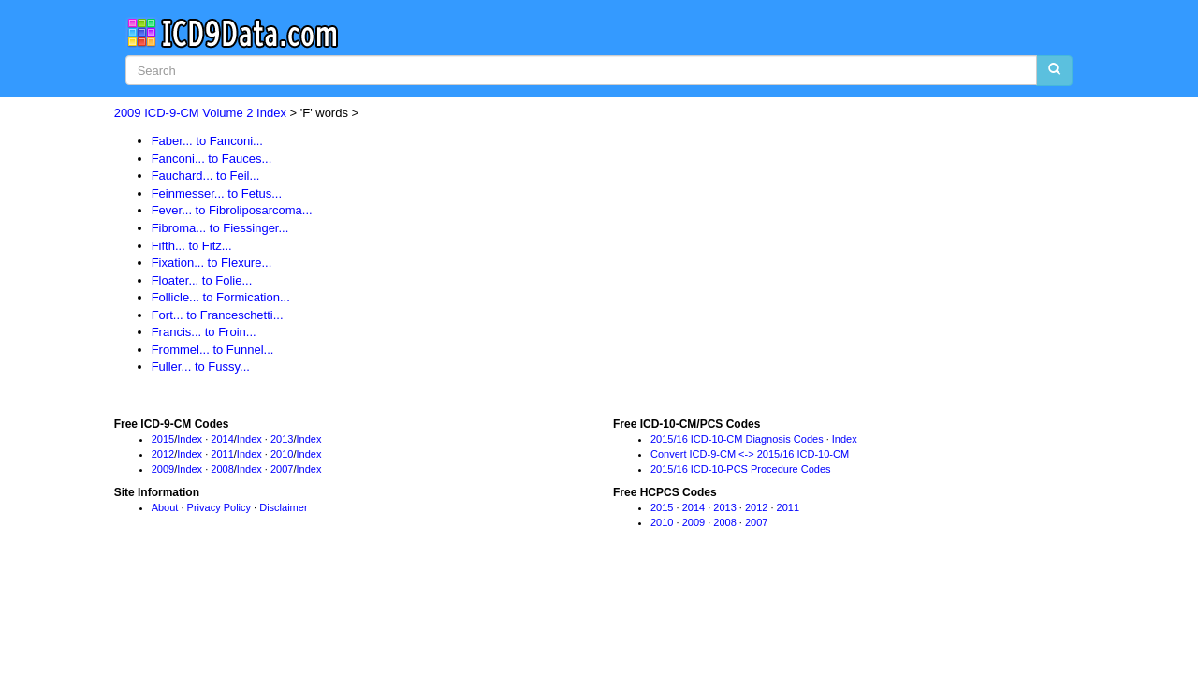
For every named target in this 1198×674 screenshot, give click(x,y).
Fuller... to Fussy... (201, 366)
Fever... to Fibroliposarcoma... (232, 210)
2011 (222, 454)
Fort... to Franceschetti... (218, 315)
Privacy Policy (219, 507)
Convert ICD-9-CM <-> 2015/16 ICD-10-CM (749, 454)
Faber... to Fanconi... (207, 141)
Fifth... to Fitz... (192, 246)
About (165, 507)
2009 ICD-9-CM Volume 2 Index (200, 113)
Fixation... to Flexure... (212, 263)
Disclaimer (283, 507)
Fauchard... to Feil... (206, 175)
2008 (222, 469)
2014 (222, 439)
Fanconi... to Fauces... (212, 159)
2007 (281, 469)
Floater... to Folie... (202, 280)
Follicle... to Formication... (221, 297)
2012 (163, 454)
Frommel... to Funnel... (213, 350)
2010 (281, 454)
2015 (163, 439)
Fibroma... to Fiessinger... (220, 228)
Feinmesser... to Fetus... (217, 193)
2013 (281, 439)
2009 (163, 469)
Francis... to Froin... (204, 332)
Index (189, 439)
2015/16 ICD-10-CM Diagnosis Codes (737, 439)
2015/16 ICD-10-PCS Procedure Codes (740, 469)
